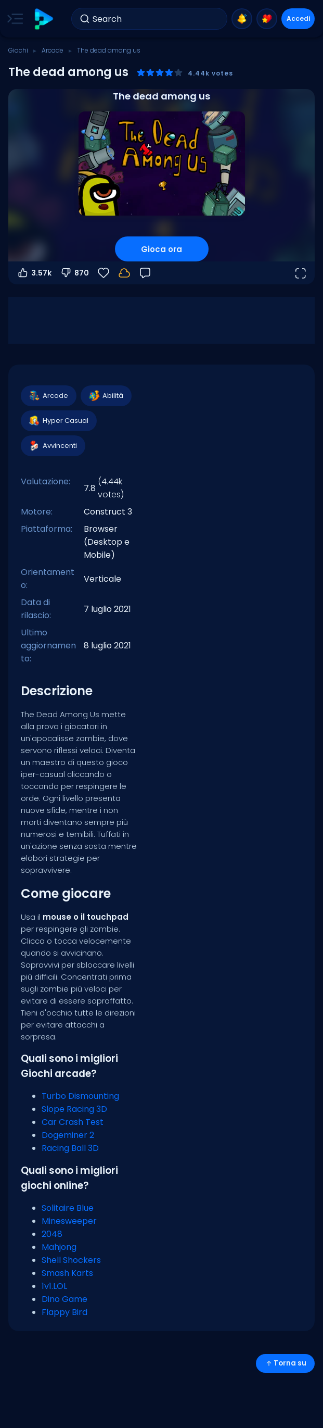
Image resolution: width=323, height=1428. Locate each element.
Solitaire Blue (68, 1208)
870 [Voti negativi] (74, 273)
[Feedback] (145, 273)
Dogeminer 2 (68, 1135)
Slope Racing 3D (74, 1109)
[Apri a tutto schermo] (300, 273)
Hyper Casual (58, 421)
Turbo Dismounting (80, 1096)
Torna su (285, 1363)
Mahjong (59, 1247)
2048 (52, 1234)
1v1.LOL (54, 1286)
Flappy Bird (64, 1312)
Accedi (298, 18)
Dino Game (64, 1299)
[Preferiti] (103, 273)
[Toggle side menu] (13, 19)
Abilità (105, 396)
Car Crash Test (73, 1122)
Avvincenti (52, 446)
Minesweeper (69, 1221)
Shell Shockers (71, 1260)
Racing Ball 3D (70, 1148)
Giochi (18, 50)
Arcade (52, 50)
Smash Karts (67, 1273)
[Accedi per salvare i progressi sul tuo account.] (124, 273)
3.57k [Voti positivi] (34, 273)
